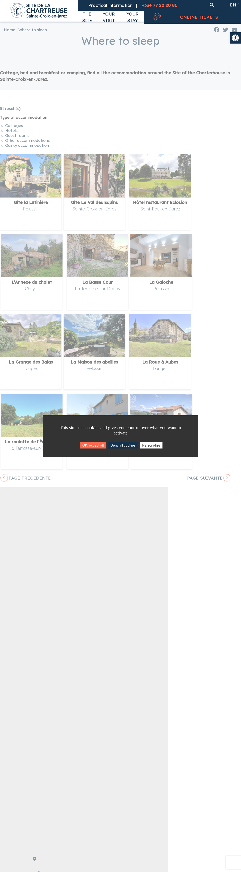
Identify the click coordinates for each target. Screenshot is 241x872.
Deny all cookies (123, 445)
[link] (235, 38)
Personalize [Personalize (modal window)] (151, 445)
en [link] (233, 5)
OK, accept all (93, 445)
